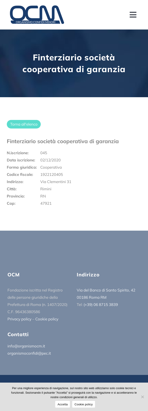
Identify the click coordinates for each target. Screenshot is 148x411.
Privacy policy (19, 319)
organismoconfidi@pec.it (29, 353)
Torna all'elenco (24, 124)
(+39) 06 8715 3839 (101, 304)
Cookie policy (46, 319)
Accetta (62, 404)
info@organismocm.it (26, 346)
